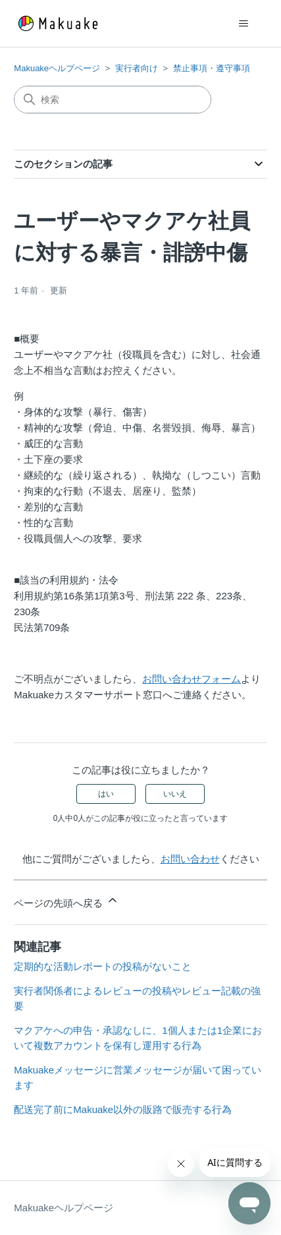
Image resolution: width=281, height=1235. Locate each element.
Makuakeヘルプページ (57, 68)
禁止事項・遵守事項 (211, 68)
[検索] (112, 99)
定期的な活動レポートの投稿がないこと (103, 966)
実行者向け (136, 68)
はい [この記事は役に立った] (106, 793)
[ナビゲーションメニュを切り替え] (243, 23)
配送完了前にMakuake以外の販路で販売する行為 (123, 1109)
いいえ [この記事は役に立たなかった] (175, 793)
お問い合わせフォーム (191, 678)
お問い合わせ (190, 858)
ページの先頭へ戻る (66, 901)
